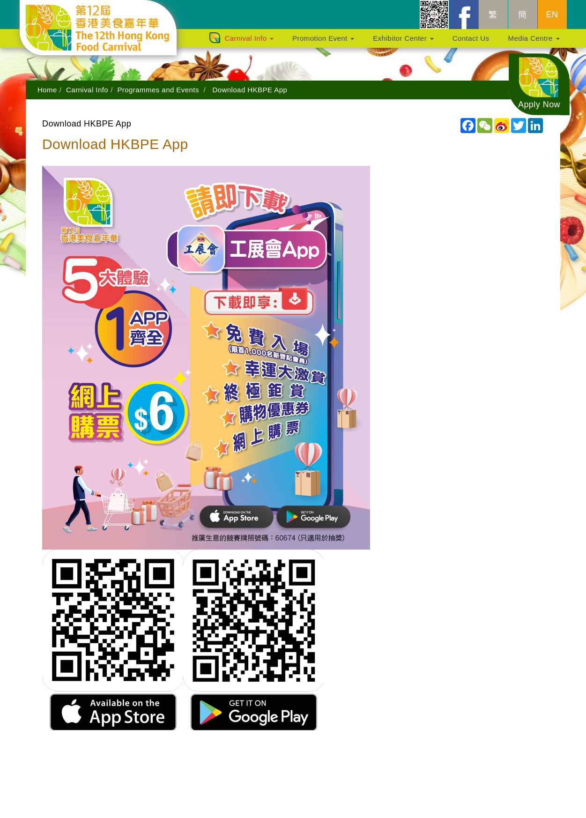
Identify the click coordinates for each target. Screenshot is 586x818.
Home (47, 90)
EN (552, 19)
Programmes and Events (158, 90)
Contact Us (471, 43)
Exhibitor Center (403, 43)
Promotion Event (323, 43)
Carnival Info (249, 43)
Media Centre (533, 43)
